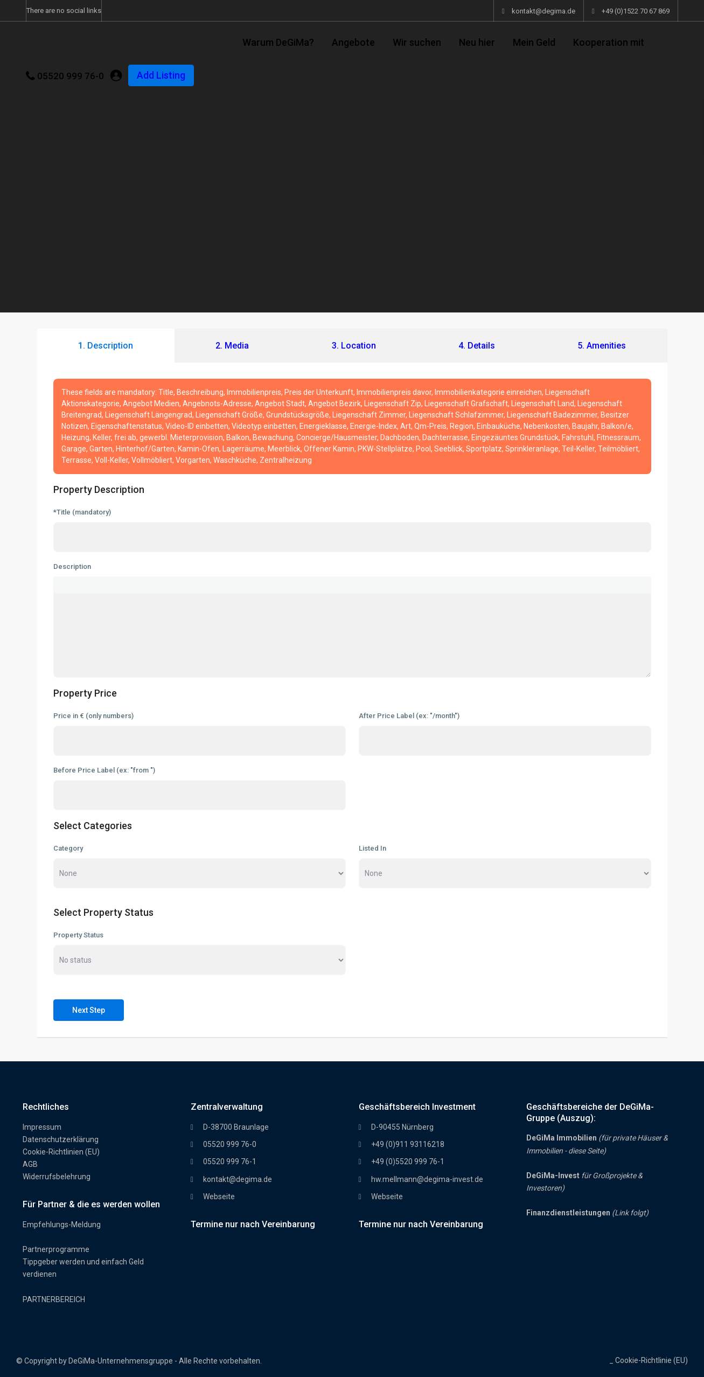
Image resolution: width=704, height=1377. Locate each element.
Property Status (78, 935)
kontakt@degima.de (237, 1179)
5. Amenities (601, 345)
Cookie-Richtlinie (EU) (651, 1360)
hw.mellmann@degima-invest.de (427, 1179)
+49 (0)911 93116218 (407, 1144)
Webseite (219, 1196)
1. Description (105, 345)
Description (72, 566)
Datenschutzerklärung (61, 1139)
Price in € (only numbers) (93, 716)
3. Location (354, 345)
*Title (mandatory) (82, 512)
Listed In (372, 848)
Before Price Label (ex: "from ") (104, 770)
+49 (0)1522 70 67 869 (636, 11)
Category (68, 848)
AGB (30, 1164)
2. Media (232, 345)
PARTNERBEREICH (54, 1299)
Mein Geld (534, 42)
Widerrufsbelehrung (56, 1176)
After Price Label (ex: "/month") (409, 716)
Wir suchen (417, 42)
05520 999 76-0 (70, 76)
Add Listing (161, 75)
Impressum (42, 1127)
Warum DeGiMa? (278, 42)
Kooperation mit (608, 42)
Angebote (353, 42)
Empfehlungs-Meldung (62, 1224)
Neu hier (477, 42)
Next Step (88, 1010)
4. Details (476, 345)
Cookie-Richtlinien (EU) (61, 1152)
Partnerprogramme (56, 1249)
